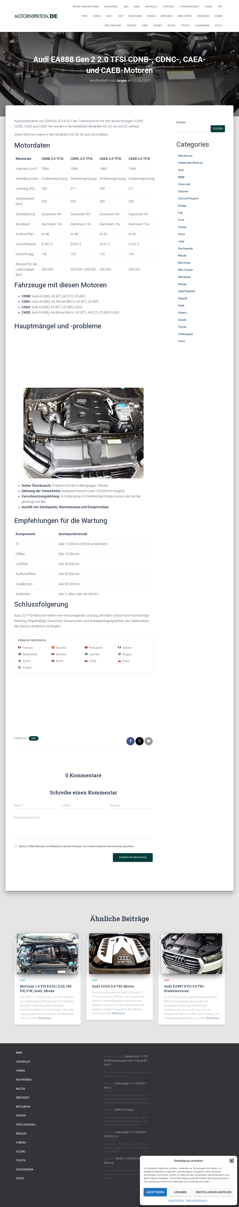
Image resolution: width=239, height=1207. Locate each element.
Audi (125, 6)
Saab (145, 25)
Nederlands (27, 654)
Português (93, 647)
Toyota (185, 25)
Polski (124, 661)
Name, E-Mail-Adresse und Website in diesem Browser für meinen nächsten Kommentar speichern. (76, 846)
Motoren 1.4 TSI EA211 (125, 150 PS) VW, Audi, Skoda (45, 988)
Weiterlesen (44, 1018)
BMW (136, 6)
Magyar (125, 654)
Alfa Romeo (111, 6)
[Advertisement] (83, 360)
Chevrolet (151, 6)
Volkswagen (202, 25)
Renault (131, 25)
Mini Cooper (185, 16)
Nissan (218, 16)
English (25, 667)
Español (59, 647)
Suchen (180, 122)
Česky (90, 661)
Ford (84, 16)
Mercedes (166, 16)
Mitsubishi (203, 16)
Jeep (120, 16)
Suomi (24, 661)
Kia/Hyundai (135, 16)
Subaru (157, 25)
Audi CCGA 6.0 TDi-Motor (113, 986)
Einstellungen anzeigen (213, 1192)
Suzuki (171, 25)
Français (25, 647)
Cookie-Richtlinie (176, 1200)
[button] (231, 1161)
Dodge (208, 6)
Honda (97, 16)
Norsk (57, 661)
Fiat (220, 6)
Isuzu (109, 16)
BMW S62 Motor (124, 1109)
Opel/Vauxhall (113, 25)
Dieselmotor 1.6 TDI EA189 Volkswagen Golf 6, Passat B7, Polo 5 (126, 1060)
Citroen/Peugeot (189, 6)
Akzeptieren (155, 1192)
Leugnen (180, 1192)
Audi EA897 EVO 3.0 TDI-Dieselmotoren (184, 988)
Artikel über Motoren (86, 6)
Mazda (151, 16)
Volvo (218, 25)
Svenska (92, 654)
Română (59, 654)
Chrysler (168, 6)
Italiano (125, 647)
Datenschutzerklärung (196, 1200)
